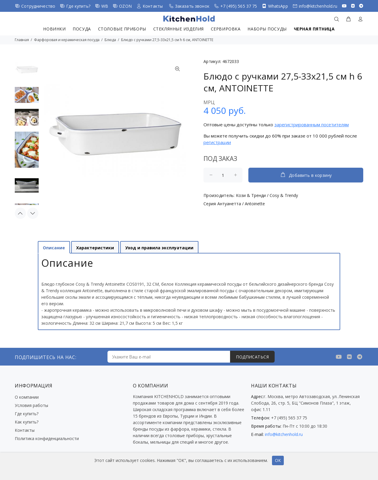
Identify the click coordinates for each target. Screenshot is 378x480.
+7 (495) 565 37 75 (238, 6)
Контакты (153, 6)
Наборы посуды (266, 29)
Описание (54, 247)
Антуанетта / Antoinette (241, 203)
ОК (278, 460)
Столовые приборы (122, 29)
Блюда (110, 39)
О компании (27, 397)
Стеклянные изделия (178, 29)
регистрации (217, 142)
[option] (27, 72)
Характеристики (95, 247)
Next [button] (32, 213)
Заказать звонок (192, 6)
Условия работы (31, 405)
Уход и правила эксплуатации (159, 247)
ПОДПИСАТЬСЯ (252, 357)
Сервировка (226, 29)
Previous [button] (20, 213)
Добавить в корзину (306, 175)
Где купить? (78, 6)
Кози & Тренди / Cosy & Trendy (267, 195)
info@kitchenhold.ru (318, 6)
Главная (22, 39)
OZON (125, 6)
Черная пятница (314, 29)
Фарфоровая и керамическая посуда (67, 39)
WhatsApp (278, 6)
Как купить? (26, 422)
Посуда (82, 29)
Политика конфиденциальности (47, 438)
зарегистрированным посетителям (311, 124)
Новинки (54, 29)
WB (104, 6)
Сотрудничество (38, 6)
